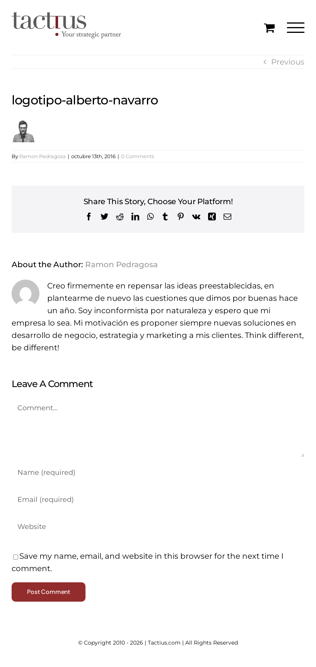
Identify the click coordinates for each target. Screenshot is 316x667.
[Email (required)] (158, 499)
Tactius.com (164, 642)
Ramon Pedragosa (42, 156)
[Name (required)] (158, 472)
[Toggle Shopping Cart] (269, 27)
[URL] (158, 526)
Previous (287, 62)
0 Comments (137, 156)
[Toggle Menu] (296, 27)
